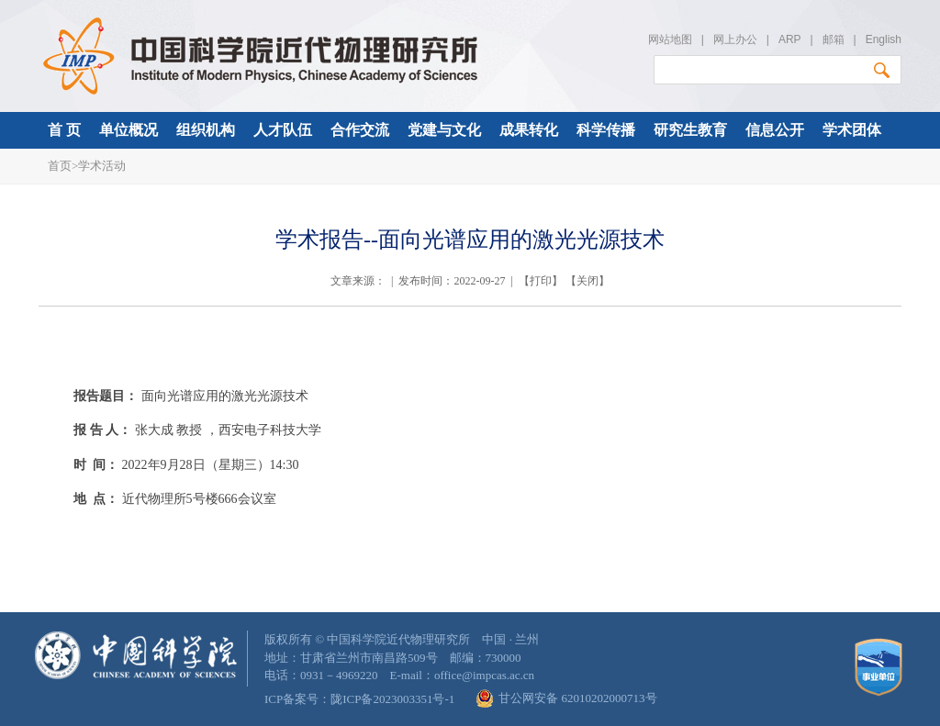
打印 (541, 280)
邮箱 (833, 39)
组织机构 (205, 130)
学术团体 (851, 130)
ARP (789, 39)
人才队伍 (282, 130)
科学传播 (605, 130)
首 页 (64, 130)
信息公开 (774, 130)
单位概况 (128, 130)
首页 (60, 166)
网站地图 (670, 39)
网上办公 (735, 39)
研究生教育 (690, 130)
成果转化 (528, 130)
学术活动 (102, 166)
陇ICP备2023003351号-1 (392, 699)
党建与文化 (444, 130)
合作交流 (359, 130)
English (883, 39)
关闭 (587, 280)
